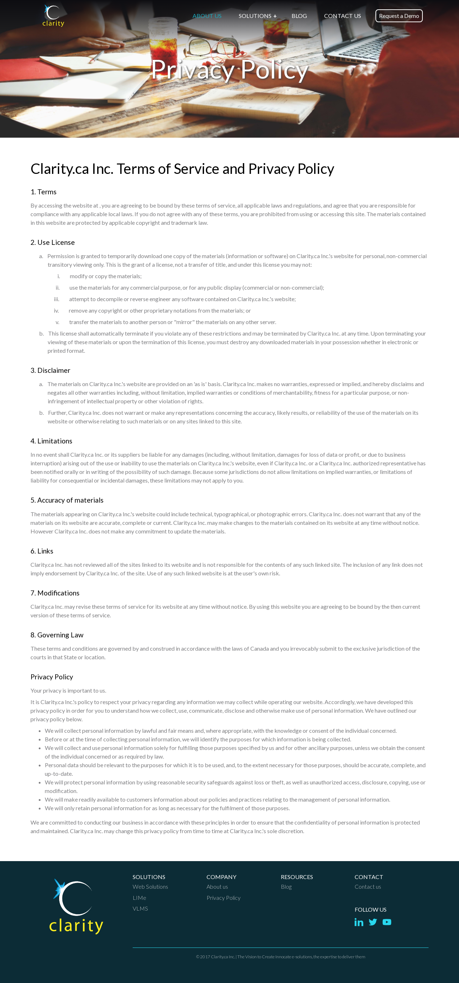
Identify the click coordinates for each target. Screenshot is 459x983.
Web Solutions (150, 886)
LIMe (139, 897)
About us (217, 886)
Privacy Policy (224, 897)
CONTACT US (342, 15)
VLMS (140, 908)
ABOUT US (207, 15)
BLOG (299, 15)
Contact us (368, 886)
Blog (286, 886)
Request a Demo (399, 15)
